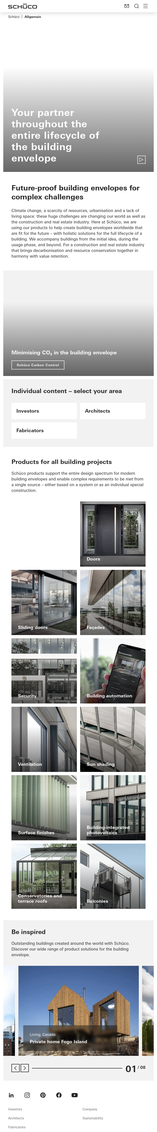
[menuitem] (11, 1095)
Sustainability (93, 1118)
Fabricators (17, 1127)
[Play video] (141, 160)
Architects (16, 1118)
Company (90, 1109)
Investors (15, 1109)
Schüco (13, 17)
